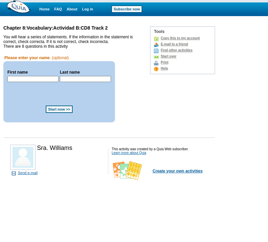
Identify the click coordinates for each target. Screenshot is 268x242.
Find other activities (176, 50)
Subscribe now (127, 9)
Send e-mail (28, 173)
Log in (87, 9)
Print (164, 62)
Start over (169, 56)
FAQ (58, 9)
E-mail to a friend (174, 44)
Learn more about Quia (129, 153)
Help (164, 68)
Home (44, 9)
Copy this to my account (180, 38)
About (72, 9)
